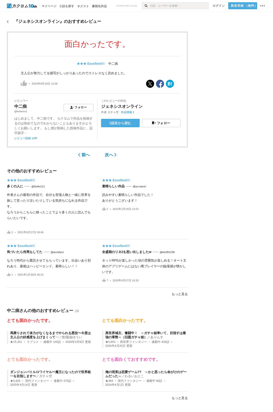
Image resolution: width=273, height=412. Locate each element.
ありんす (156, 337)
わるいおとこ (134, 376)
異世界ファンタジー (133, 342)
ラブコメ (33, 342)
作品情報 (127, 112)
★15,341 (16, 342)
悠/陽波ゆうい (72, 337)
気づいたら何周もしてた (24, 252)
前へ (84, 155)
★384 (109, 381)
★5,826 (15, 381)
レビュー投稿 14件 (25, 138)
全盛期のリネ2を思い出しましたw (127, 252)
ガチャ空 (113, 112)
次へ (111, 155)
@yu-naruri (139, 186)
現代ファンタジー (37, 381)
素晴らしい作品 (113, 186)
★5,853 (110, 342)
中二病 (113, 63)
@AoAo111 (38, 186)
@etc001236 (167, 252)
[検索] (146, 5)
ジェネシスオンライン (122, 106)
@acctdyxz (57, 252)
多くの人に (15, 186)
